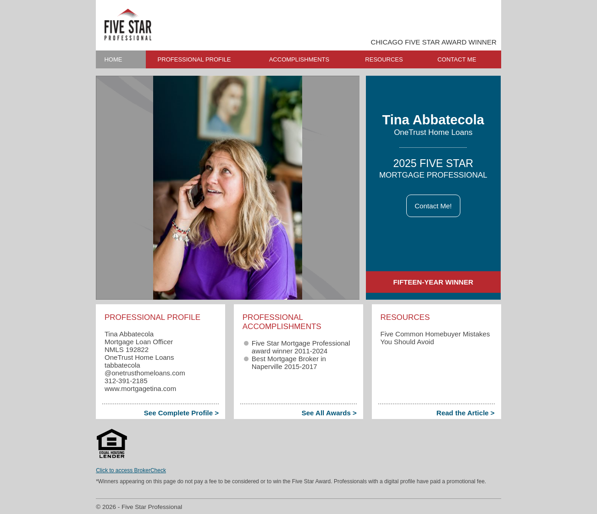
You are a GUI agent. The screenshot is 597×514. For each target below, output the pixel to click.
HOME (113, 59)
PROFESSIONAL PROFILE (194, 59)
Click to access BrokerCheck (131, 470)
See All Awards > (329, 413)
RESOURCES (384, 59)
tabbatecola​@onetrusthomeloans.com (145, 369)
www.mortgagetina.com (140, 388)
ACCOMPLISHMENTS (299, 59)
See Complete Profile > (181, 413)
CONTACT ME (456, 59)
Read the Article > (466, 413)
